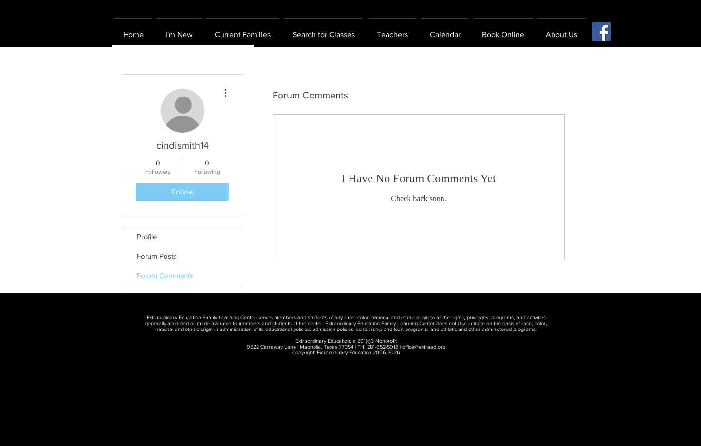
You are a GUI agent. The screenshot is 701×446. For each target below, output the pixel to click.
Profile (147, 237)
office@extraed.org (423, 346)
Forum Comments (165, 275)
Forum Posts (157, 256)
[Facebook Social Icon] (601, 31)
